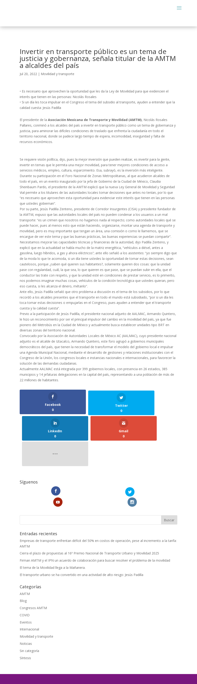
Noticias (26, 580)
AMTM (25, 530)
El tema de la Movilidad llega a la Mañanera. (52, 504)
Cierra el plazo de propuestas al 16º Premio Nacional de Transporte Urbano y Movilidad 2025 (89, 490)
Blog (23, 538)
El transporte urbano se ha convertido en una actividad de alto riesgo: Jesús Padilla (81, 511)
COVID (25, 552)
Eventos (26, 559)
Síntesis (25, 595)
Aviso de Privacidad (98, 646)
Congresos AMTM (33, 545)
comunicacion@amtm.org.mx (99, 632)
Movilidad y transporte (57, 74)
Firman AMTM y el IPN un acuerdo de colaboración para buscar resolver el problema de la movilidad (95, 497)
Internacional (29, 566)
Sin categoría (29, 587)
